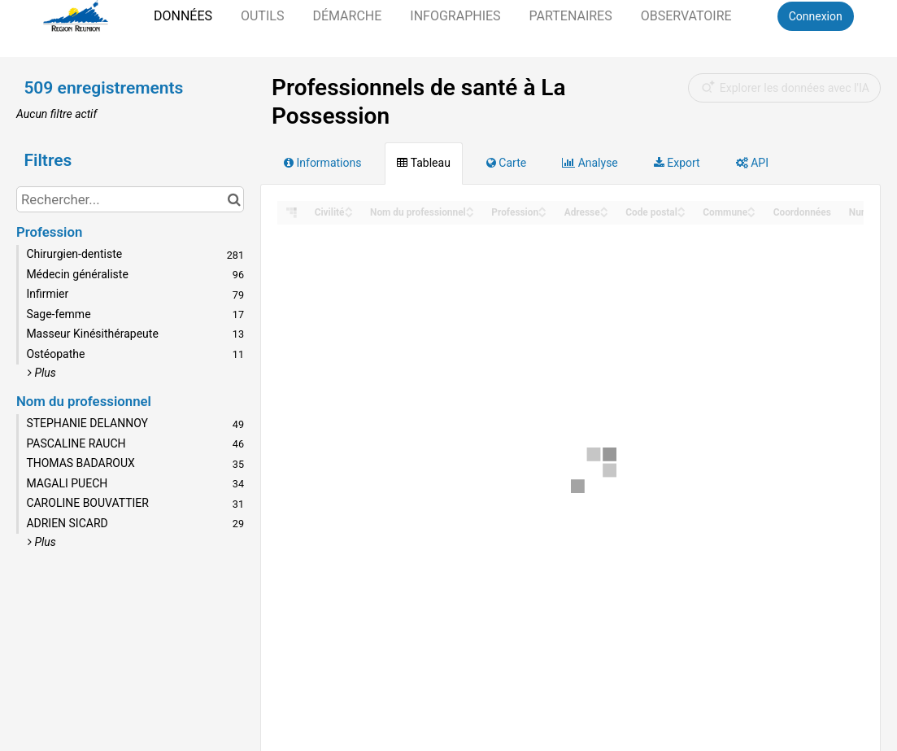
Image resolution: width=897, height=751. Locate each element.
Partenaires (570, 16)
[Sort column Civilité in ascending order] (349, 208)
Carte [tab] (506, 162)
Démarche (346, 16)
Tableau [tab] (423, 162)
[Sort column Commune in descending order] (751, 213)
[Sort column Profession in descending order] (542, 213)
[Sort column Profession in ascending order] (542, 208)
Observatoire (686, 16)
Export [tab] (677, 162)
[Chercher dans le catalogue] (234, 199)
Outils (262, 16)
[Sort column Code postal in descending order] (681, 213)
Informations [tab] (322, 162)
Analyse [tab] (590, 162)
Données (183, 16)
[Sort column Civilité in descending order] (349, 213)
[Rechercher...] (130, 199)
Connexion (816, 16)
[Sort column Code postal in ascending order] (681, 208)
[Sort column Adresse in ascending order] (604, 208)
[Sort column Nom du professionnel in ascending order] (470, 208)
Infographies (455, 16)
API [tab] (752, 162)
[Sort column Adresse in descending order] (604, 213)
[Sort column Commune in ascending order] (751, 208)
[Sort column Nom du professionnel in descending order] (470, 213)
